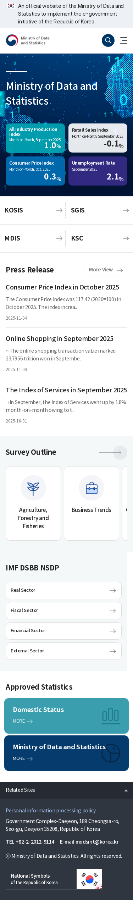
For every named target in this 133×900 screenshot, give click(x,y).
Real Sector (23, 590)
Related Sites (17, 788)
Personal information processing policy (50, 811)
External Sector (27, 651)
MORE (18, 721)
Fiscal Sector (24, 610)
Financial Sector (28, 631)
